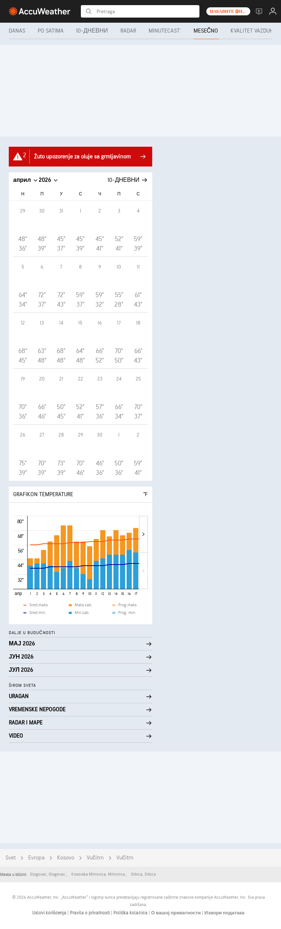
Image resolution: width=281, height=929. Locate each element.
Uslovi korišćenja (49, 913)
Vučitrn (95, 857)
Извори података (224, 913)
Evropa (36, 857)
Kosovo (65, 857)
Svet (10, 857)
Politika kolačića (130, 913)
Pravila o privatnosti (90, 913)
